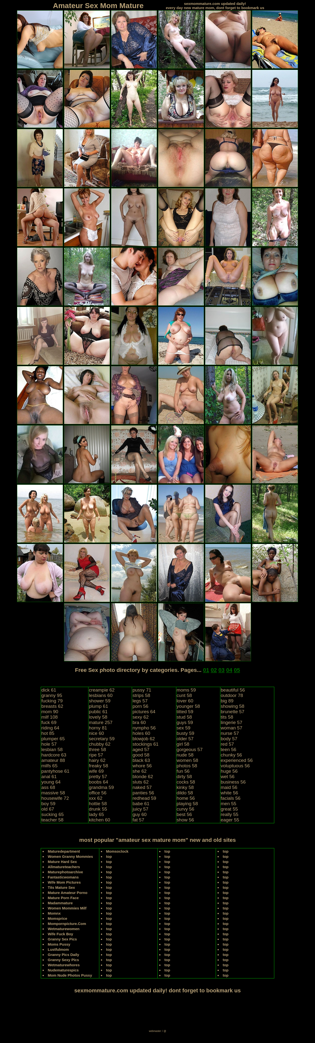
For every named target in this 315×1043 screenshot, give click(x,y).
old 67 (47, 809)
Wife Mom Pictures (64, 882)
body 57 (229, 738)
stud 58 (184, 717)
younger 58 (188, 706)
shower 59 (99, 700)
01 (206, 670)
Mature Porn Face (63, 898)
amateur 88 (53, 760)
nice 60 (96, 733)
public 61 (98, 711)
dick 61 (48, 690)
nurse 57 (230, 733)
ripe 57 (96, 754)
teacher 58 (52, 819)
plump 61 (98, 706)
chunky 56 (231, 754)
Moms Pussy (59, 944)
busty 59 (185, 733)
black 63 (141, 760)
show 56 (185, 819)
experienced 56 (237, 760)
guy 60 (139, 814)
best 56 (184, 814)
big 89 (227, 700)
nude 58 (185, 754)
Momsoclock (117, 851)
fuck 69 (48, 722)
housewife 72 (55, 798)
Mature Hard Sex (62, 862)
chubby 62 (99, 744)
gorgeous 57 (190, 749)
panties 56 (143, 792)
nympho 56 (144, 727)
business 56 (233, 782)
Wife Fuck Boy (60, 934)
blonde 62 (142, 776)
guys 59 (185, 722)
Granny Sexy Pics (63, 960)
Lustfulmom (58, 949)
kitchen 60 (99, 819)
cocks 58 (186, 782)
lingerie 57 (231, 722)
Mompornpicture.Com (67, 924)
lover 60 (185, 700)
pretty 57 (98, 776)
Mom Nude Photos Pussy (70, 975)
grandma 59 (101, 787)
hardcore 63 (53, 754)
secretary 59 (102, 738)
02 (214, 670)
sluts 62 (140, 782)
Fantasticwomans (63, 877)
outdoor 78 (232, 695)
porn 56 (140, 706)
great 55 (229, 809)
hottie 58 (98, 803)
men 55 (228, 803)
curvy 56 (185, 809)
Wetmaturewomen (63, 929)
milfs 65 (49, 765)
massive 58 (53, 792)
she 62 (139, 771)
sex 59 (183, 727)
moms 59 (186, 690)
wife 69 (96, 771)
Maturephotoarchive (65, 872)
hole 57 (49, 744)
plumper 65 (53, 738)
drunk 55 (98, 809)
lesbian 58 (52, 749)
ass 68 (48, 787)
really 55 (229, 814)
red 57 (227, 744)
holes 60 (141, 733)
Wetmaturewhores (64, 965)
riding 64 (50, 727)
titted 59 (185, 711)
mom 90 (49, 711)
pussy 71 (141, 690)
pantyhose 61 (55, 771)
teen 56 (228, 749)
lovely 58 (98, 717)
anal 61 (49, 776)
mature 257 (100, 722)
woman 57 (231, 727)
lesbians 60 (100, 695)
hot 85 (47, 733)
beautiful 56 (233, 690)
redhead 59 (144, 798)
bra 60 (139, 722)
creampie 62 (102, 690)
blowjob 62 (143, 738)
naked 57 (142, 787)
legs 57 (139, 700)
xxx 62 (95, 798)
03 (222, 670)
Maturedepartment (64, 851)
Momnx (54, 913)
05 (237, 670)
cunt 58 (184, 695)
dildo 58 (185, 792)
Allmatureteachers (64, 867)
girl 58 (183, 744)
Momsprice (57, 918)
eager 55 (230, 819)
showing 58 (232, 706)
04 (229, 670)
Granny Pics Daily (63, 954)
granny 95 (51, 695)
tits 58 (227, 717)
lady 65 (96, 814)
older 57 (185, 738)
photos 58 (187, 765)
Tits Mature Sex (61, 887)
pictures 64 (143, 711)
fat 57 (138, 819)
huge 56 (229, 771)
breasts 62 (52, 706)
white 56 (229, 792)
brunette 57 (232, 711)
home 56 (186, 798)
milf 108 (49, 717)
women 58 (187, 760)
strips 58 (141, 695)
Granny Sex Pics (62, 939)
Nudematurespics (63, 970)
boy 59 (48, 803)
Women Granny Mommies (70, 856)
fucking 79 (52, 700)
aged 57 (140, 749)
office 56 (97, 792)
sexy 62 (140, 717)
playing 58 (187, 803)
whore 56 (142, 765)
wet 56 (228, 776)
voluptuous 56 (235, 765)
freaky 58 (98, 765)
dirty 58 (184, 776)
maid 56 (229, 787)
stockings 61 (145, 744)
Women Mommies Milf (67, 908)
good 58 (140, 754)
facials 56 (230, 798)
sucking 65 (52, 814)
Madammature (60, 903)
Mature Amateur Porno (67, 893)
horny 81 (98, 727)
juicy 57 (140, 809)
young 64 (51, 782)
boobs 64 (98, 782)
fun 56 (183, 771)
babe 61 (140, 803)
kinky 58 (185, 787)
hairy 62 (97, 760)
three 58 (97, 749)
